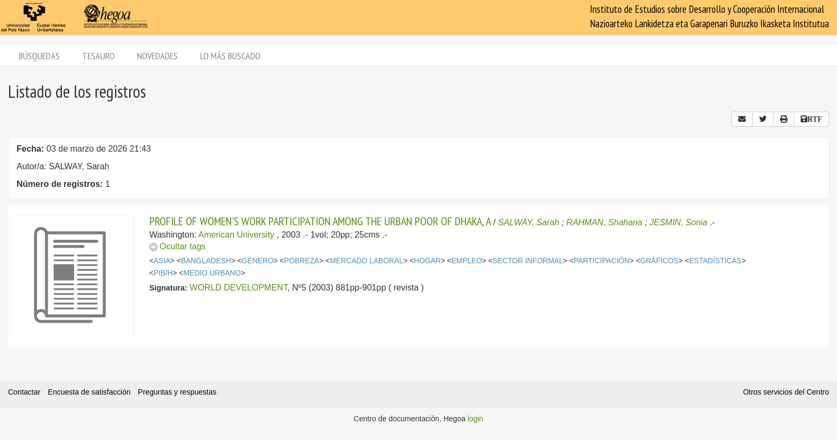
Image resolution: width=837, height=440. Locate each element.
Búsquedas (39, 56)
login (476, 418)
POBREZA (301, 261)
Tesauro (98, 56)
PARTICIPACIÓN (602, 261)
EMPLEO (467, 261)
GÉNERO (258, 261)
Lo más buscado (230, 56)
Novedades (157, 56)
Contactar (24, 392)
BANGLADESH (206, 261)
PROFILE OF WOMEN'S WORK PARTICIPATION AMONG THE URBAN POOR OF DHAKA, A (320, 221)
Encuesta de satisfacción (89, 392)
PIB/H (163, 273)
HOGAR (427, 261)
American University (236, 234)
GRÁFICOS (659, 261)
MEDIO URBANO (212, 273)
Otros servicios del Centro (786, 392)
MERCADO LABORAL (367, 261)
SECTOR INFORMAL (528, 261)
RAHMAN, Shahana (604, 222)
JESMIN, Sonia (678, 222)
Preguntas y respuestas (177, 392)
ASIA (162, 261)
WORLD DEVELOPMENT (238, 287)
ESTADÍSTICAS (715, 261)
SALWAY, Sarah (528, 222)
